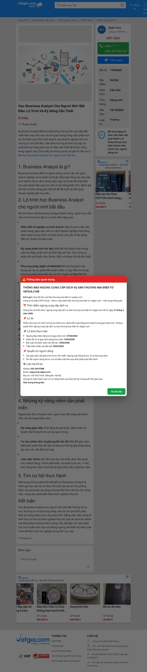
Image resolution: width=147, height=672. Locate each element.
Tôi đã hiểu (116, 391)
